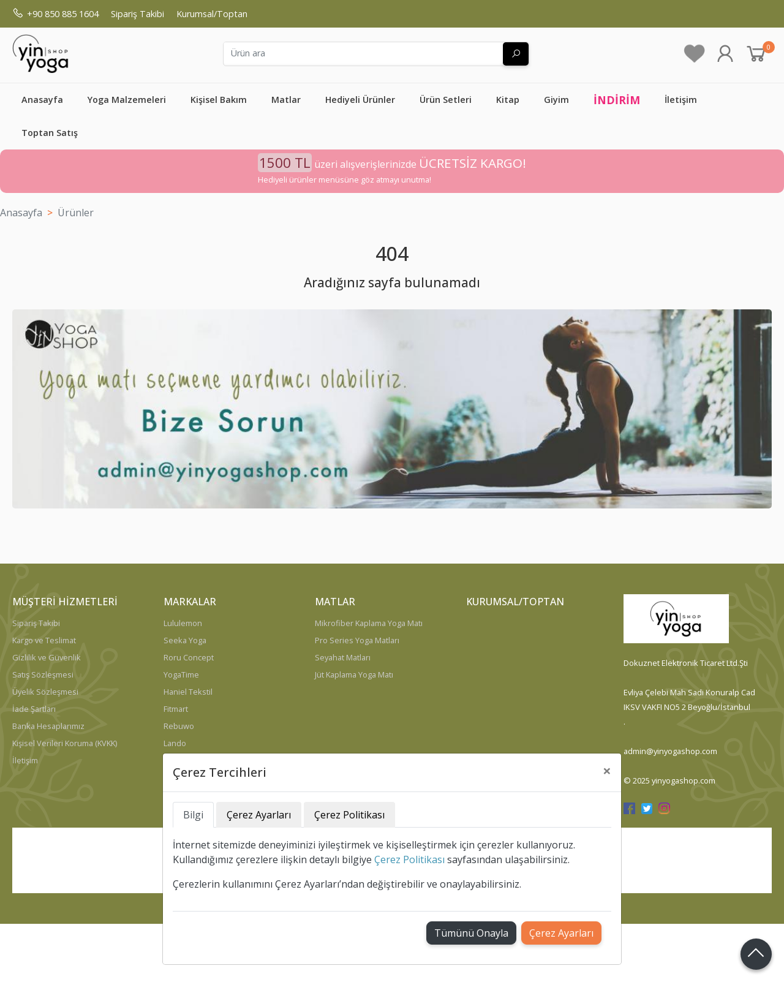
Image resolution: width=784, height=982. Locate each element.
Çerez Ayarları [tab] (259, 814)
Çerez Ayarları (561, 933)
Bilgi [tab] (193, 814)
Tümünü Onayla (471, 933)
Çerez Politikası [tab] (349, 814)
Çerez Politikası (409, 859)
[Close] (607, 770)
